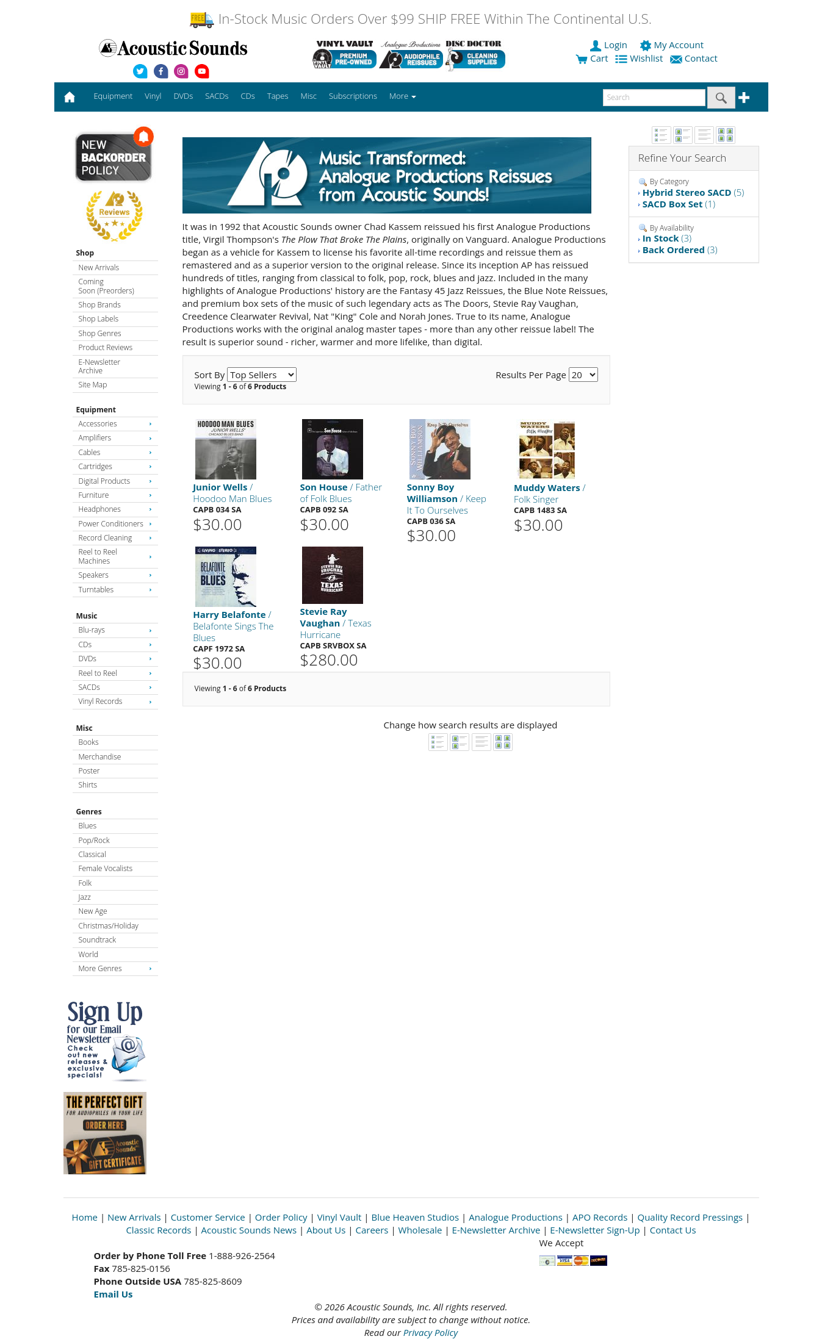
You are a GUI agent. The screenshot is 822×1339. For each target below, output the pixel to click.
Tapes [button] (278, 95)
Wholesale (420, 1230)
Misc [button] (308, 95)
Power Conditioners (115, 524)
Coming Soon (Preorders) (106, 285)
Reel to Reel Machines (115, 556)
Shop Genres (100, 333)
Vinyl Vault (339, 1217)
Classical (92, 854)
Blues (88, 825)
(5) (693, 192)
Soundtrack (97, 940)
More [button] (402, 95)
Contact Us (673, 1230)
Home (85, 1217)
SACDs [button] (216, 95)
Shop (85, 253)
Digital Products (115, 481)
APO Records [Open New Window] (599, 1217)
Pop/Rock (94, 840)
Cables (115, 452)
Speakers (115, 575)
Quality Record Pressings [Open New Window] (690, 1217)
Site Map (93, 384)
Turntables (115, 589)
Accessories (115, 423)
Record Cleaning (115, 538)
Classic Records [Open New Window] (158, 1230)
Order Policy (281, 1217)
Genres (89, 811)
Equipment (96, 409)
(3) (667, 238)
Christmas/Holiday (109, 926)
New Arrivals (99, 267)
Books (89, 742)
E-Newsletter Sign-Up (595, 1230)
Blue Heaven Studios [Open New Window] (415, 1217)
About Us (325, 1230)
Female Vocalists (106, 868)
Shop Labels (98, 319)
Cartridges (115, 466)
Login (609, 44)
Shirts (88, 785)
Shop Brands (100, 305)
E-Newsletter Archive (100, 366)
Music (87, 616)
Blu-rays (115, 630)
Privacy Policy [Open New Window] (430, 1332)
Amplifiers (115, 438)
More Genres (115, 968)
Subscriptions (353, 95)
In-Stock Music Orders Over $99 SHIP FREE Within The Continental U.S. (420, 18)
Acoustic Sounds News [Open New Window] (249, 1230)
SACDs (115, 687)
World (88, 954)
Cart (591, 58)
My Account (673, 44)
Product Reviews (106, 347)
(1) (679, 204)
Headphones (115, 509)
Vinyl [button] (153, 95)
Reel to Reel (115, 673)
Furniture (115, 495)
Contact (695, 58)
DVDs (115, 658)
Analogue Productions (516, 1217)
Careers (371, 1230)
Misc (84, 728)
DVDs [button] (183, 95)
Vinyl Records (115, 701)
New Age (93, 911)
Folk (85, 883)
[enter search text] (654, 97)
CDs (115, 644)
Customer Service (208, 1217)
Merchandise (100, 757)
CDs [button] (248, 95)
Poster (89, 771)
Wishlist (640, 58)
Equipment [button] (112, 95)
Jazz (85, 897)
